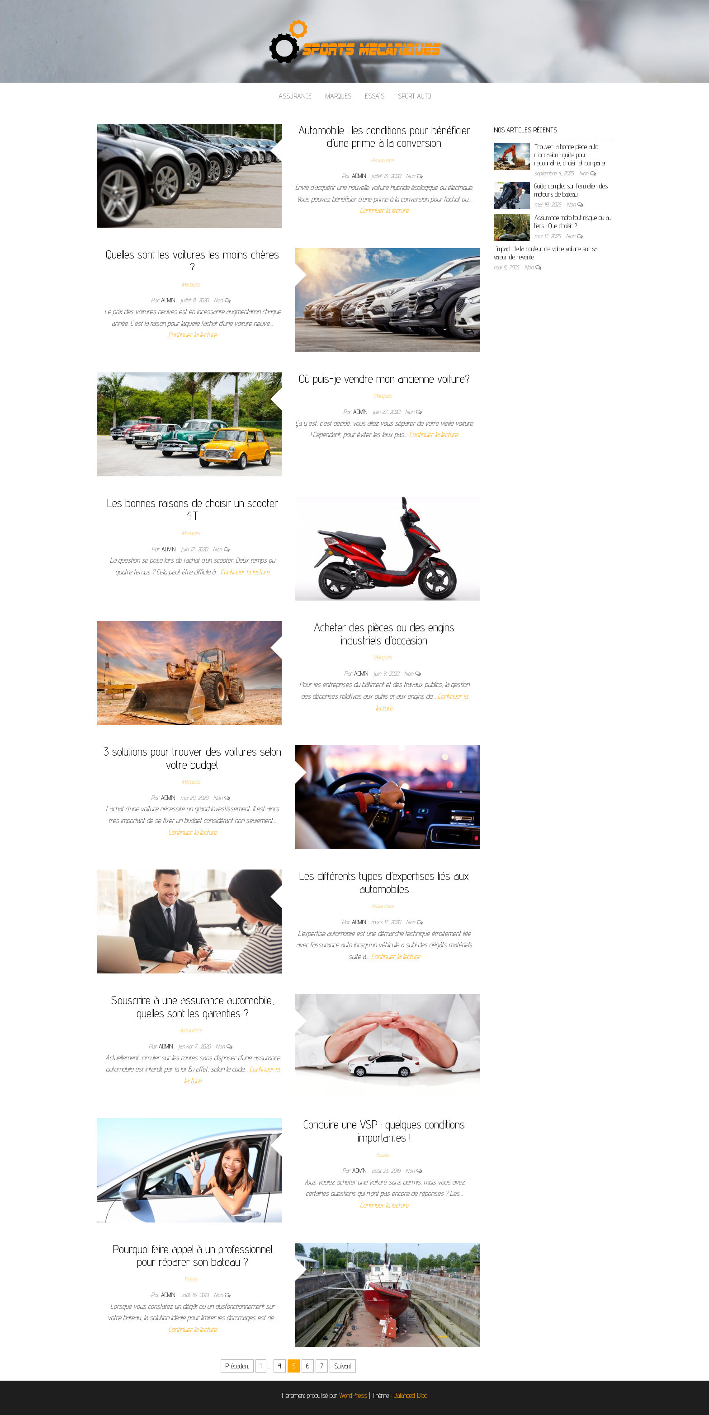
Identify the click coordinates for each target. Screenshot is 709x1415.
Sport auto (414, 96)
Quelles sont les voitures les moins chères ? (192, 260)
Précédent (237, 1366)
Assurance (295, 96)
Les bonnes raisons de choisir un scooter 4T (192, 509)
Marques (338, 96)
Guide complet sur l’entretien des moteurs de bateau (571, 190)
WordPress (353, 1395)
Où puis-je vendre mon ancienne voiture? (384, 378)
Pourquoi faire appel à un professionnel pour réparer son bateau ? (192, 1255)
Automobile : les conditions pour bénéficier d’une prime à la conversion (384, 136)
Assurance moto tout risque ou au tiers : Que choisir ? (572, 222)
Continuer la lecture (384, 210)
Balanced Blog (410, 1395)
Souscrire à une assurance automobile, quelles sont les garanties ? (192, 1006)
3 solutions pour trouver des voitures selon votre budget (192, 757)
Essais (374, 96)
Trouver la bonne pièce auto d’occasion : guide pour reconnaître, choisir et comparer (570, 155)
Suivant (342, 1366)
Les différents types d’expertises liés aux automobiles (384, 882)
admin (360, 175)
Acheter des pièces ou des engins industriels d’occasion (384, 633)
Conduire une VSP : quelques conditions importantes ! (384, 1130)
